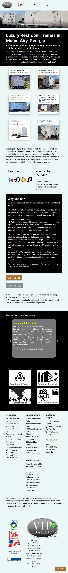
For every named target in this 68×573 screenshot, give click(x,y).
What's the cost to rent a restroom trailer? (13, 429)
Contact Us (50, 444)
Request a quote (12, 418)
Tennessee (30, 490)
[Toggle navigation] (63, 5)
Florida (36, 477)
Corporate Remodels (14, 447)
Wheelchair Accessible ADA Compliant (32, 436)
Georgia (29, 480)
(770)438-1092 (53, 426)
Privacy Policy (51, 449)
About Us (49, 452)
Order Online (14, 278)
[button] (5, 19)
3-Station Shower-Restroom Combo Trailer (33, 450)
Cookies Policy (51, 447)
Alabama (29, 477)
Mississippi (30, 482)
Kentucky (36, 480)
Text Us (52, 429)
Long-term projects (13, 439)
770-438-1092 (14, 285)
